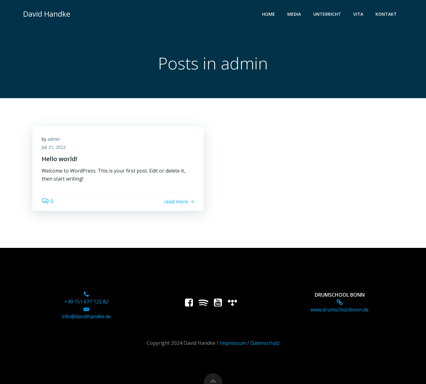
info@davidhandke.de (86, 316)
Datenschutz (265, 343)
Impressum (233, 343)
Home (268, 14)
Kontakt (386, 14)
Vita (358, 14)
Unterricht (327, 14)
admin (53, 139)
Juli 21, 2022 (54, 147)
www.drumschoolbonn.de (339, 309)
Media (294, 14)
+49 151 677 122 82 (86, 301)
